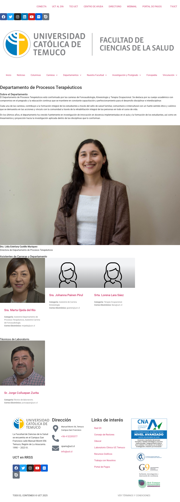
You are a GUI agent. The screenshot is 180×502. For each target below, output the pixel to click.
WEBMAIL (132, 6)
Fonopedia (152, 75)
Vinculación (170, 75)
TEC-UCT (73, 6)
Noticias (21, 75)
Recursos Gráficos (103, 454)
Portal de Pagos (102, 467)
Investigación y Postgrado (126, 75)
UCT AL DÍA (58, 6)
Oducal (97, 441)
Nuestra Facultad (97, 75)
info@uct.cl (66, 451)
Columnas (36, 75)
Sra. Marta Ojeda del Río (20, 310)
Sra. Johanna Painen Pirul (66, 295)
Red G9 (97, 428)
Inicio (8, 75)
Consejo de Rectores (104, 434)
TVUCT (172, 6)
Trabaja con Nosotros (105, 460)
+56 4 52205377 (69, 436)
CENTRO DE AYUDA (93, 6)
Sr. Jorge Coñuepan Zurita (21, 393)
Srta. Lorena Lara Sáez (109, 295)
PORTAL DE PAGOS (152, 6)
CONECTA (41, 6)
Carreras (52, 75)
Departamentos (72, 75)
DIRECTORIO (115, 6)
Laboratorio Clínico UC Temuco (109, 447)
